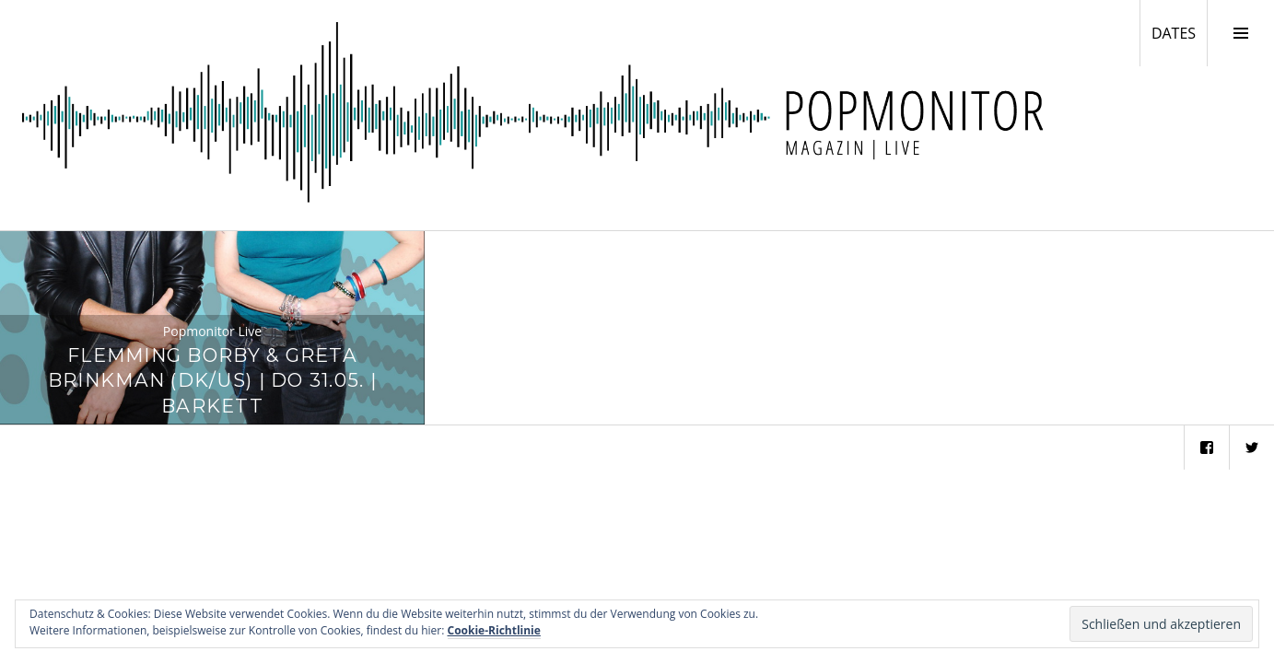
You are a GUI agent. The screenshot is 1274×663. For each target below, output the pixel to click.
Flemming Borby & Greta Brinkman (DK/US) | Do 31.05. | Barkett (212, 380)
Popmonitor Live (212, 331)
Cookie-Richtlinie (494, 630)
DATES (1179, 32)
